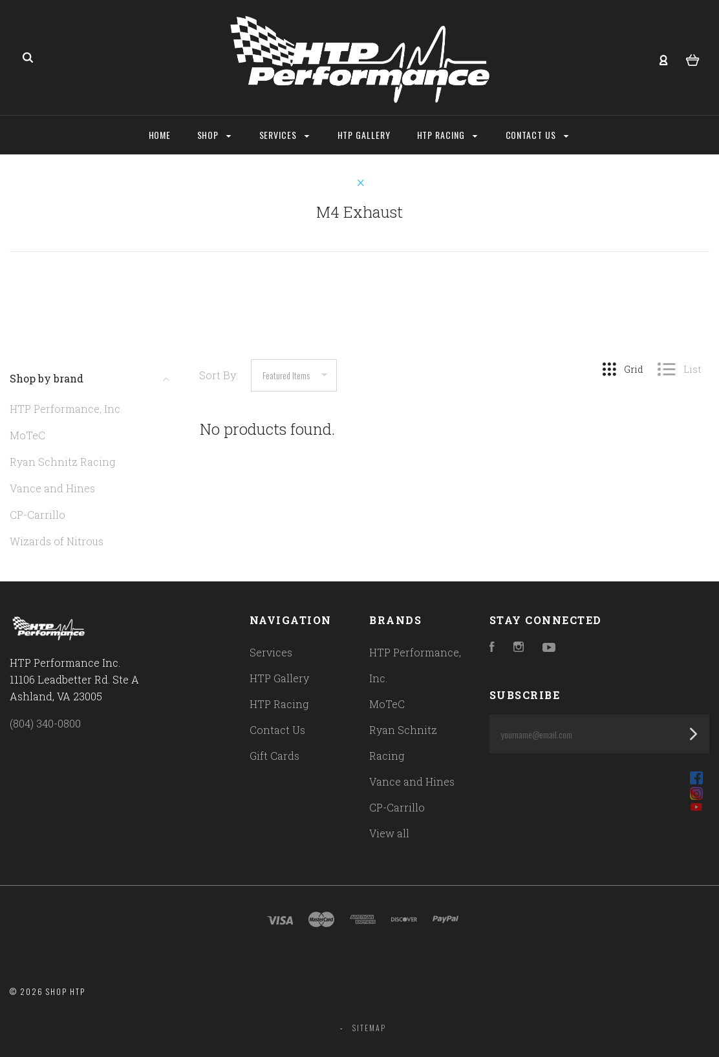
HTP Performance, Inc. (66, 408)
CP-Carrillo (37, 514)
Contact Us (537, 134)
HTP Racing (447, 134)
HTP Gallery (364, 134)
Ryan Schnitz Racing (62, 461)
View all (389, 833)
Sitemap (369, 1027)
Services (284, 134)
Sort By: (218, 375)
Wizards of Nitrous (56, 541)
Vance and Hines (52, 488)
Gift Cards (274, 755)
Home (160, 134)
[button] (599, 777)
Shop (214, 134)
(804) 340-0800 (45, 723)
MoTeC (27, 435)
